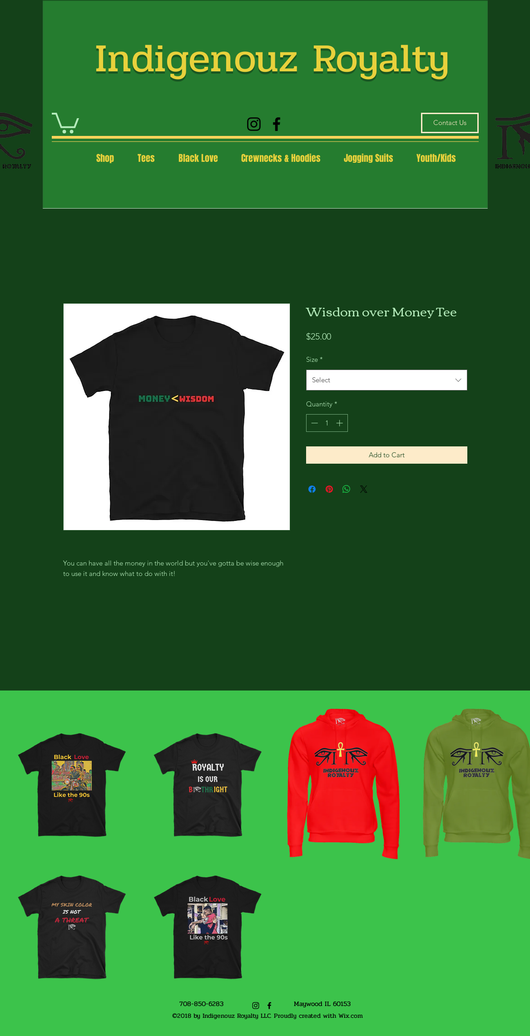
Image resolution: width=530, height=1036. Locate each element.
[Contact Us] (450, 123)
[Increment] (340, 423)
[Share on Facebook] (312, 489)
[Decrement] (313, 423)
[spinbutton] (326, 423)
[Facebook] (276, 124)
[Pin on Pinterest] (329, 489)
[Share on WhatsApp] (346, 489)
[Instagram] (254, 124)
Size (314, 359)
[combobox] (386, 380)
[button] (65, 121)
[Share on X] (363, 489)
